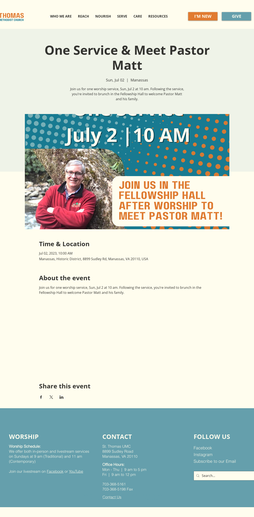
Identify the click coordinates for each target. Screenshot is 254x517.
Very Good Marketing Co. (146, 499)
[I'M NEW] (202, 16)
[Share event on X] (51, 397)
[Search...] (225, 475)
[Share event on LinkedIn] (62, 397)
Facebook (55, 471)
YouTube (76, 471)
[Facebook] (215, 448)
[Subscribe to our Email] (217, 461)
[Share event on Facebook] (41, 397)
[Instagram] (215, 454)
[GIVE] (236, 16)
